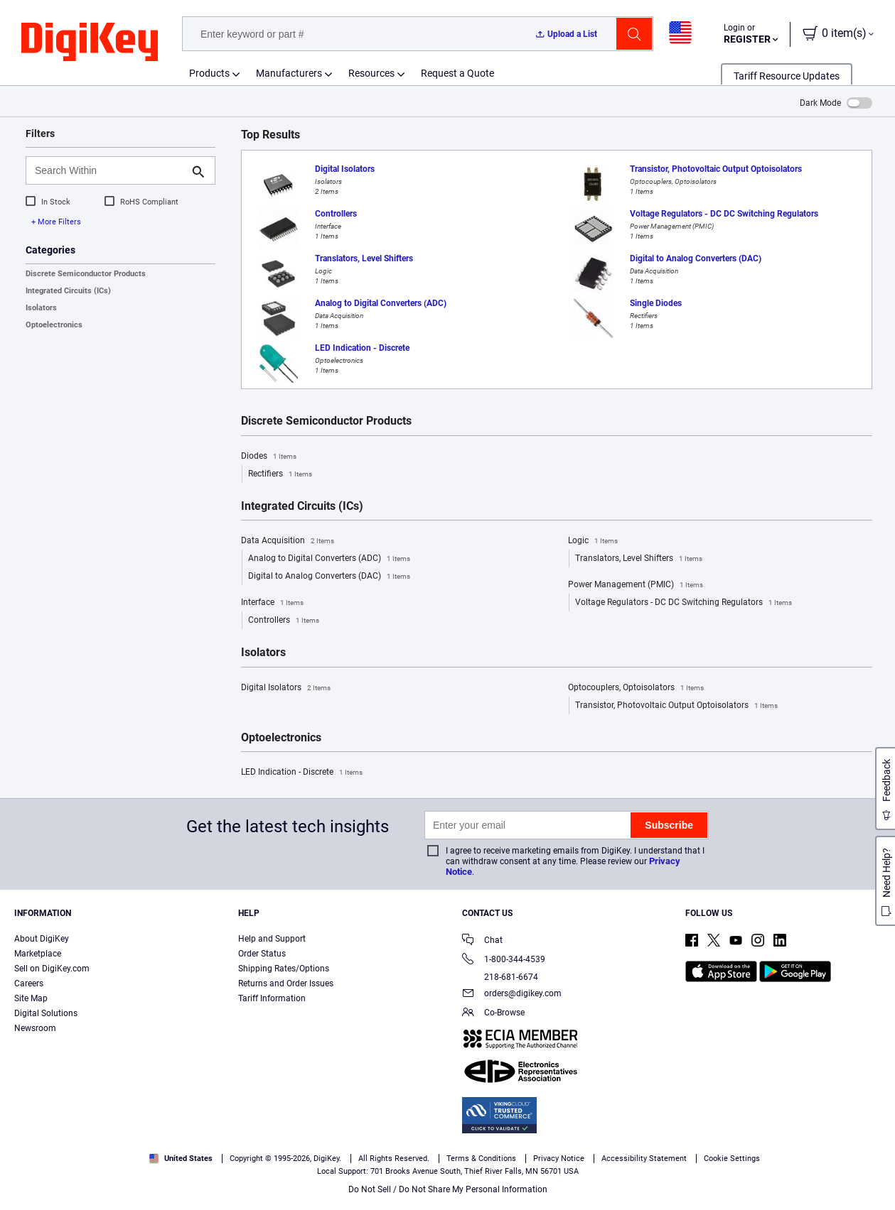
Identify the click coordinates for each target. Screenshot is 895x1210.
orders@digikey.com (512, 994)
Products (209, 73)
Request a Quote (457, 73)
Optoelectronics (54, 325)
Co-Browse (493, 1013)
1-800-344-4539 (503, 960)
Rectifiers (280, 474)
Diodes (268, 456)
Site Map (31, 998)
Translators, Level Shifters (638, 558)
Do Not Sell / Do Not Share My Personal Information (447, 1189)
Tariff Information (272, 998)
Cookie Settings (732, 1158)
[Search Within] (109, 170)
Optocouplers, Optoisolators (636, 688)
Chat (482, 941)
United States (181, 1158)
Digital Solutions (45, 1013)
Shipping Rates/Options (283, 969)
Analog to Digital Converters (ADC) (329, 558)
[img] (89, 42)
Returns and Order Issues (285, 983)
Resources (371, 73)
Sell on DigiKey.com (52, 969)
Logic (593, 541)
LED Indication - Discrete (302, 772)
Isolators (41, 308)
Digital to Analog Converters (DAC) (329, 576)
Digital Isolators (286, 688)
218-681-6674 (500, 977)
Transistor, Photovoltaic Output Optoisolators (676, 705)
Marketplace (37, 954)
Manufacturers (289, 73)
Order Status (262, 954)
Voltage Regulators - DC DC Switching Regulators (683, 602)
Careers (28, 983)
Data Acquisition (287, 541)
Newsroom (35, 1028)
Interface (272, 602)
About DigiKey (41, 939)
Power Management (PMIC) (635, 585)
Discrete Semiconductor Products (86, 274)
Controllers (283, 620)
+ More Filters (56, 222)
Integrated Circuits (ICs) (68, 291)
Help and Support (272, 939)
